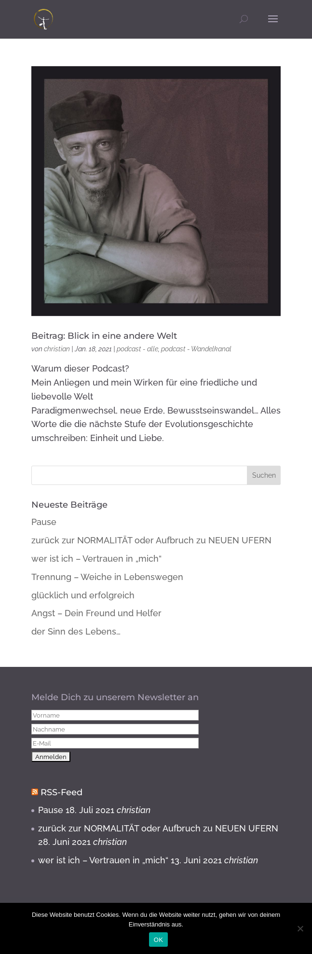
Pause (43, 522)
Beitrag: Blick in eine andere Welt (104, 336)
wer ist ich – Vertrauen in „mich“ (96, 558)
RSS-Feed (61, 792)
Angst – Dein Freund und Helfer (96, 613)
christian (57, 349)
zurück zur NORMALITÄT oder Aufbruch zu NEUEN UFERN (151, 540)
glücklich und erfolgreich (83, 595)
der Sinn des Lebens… (76, 631)
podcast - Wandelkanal (196, 349)
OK (158, 939)
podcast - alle (137, 349)
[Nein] (300, 928)
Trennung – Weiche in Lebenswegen (107, 577)
